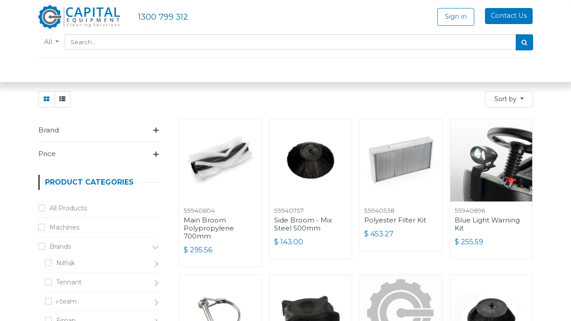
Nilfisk (65, 263)
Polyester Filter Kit (395, 220)
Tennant (69, 282)
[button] (509, 99)
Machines (64, 227)
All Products (68, 208)
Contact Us (509, 16)
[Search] (524, 42)
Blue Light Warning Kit (487, 224)
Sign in (456, 16)
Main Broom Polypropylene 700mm (209, 228)
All (49, 42)
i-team (66, 301)
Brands (60, 247)
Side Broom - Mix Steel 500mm (303, 224)
